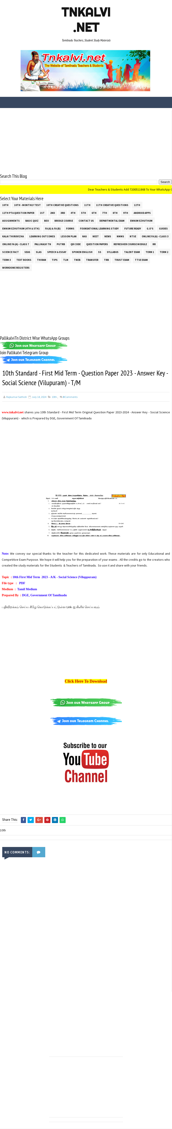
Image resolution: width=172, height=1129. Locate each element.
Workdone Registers (16, 267)
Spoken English (82, 252)
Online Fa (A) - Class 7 (15, 244)
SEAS (27, 252)
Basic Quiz (32, 220)
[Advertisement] (86, 141)
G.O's (150, 228)
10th (5, 205)
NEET (95, 236)
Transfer (92, 259)
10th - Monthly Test (27, 205)
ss (99, 252)
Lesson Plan (69, 236)
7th (104, 212)
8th (115, 212)
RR (154, 244)
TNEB (77, 259)
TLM (65, 259)
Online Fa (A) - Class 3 (155, 236)
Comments (70, 397)
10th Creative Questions (62, 205)
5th (83, 212)
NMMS (120, 236)
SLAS (39, 252)
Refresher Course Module (130, 244)
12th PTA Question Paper (18, 212)
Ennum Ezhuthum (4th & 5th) (20, 228)
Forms (70, 228)
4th (73, 212)
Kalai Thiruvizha (13, 236)
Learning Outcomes (42, 236)
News (107, 236)
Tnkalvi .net (85, 19)
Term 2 (164, 252)
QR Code (76, 244)
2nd (52, 212)
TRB (106, 259)
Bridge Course (63, 220)
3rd (62, 212)
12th (137, 205)
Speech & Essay (56, 252)
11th (87, 205)
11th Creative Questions (112, 205)
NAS (84, 236)
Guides (163, 228)
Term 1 (150, 252)
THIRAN (41, 259)
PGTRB (61, 244)
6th (94, 212)
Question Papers (97, 244)
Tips (55, 259)
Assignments (11, 220)
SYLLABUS (112, 252)
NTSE (133, 236)
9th (125, 212)
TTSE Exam (141, 259)
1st (42, 212)
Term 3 (6, 259)
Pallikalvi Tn (42, 244)
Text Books (23, 259)
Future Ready (132, 228)
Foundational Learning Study (99, 228)
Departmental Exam (112, 220)
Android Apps (142, 212)
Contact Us (86, 220)
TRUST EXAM (121, 259)
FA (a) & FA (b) (52, 228)
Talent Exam (132, 252)
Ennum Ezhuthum (141, 220)
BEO (46, 220)
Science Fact (10, 252)
